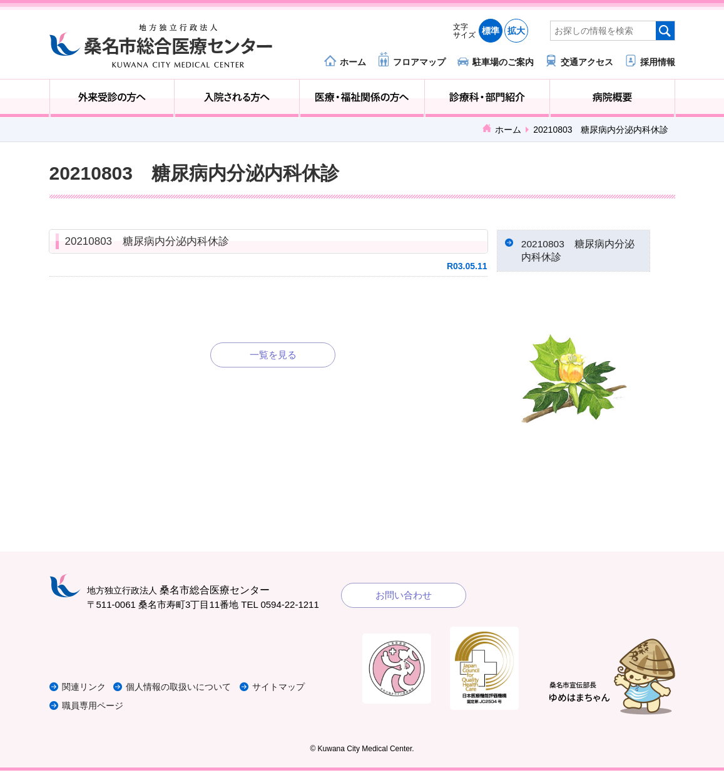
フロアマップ (419, 61)
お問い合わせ (403, 598)
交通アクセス (587, 61)
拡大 (516, 31)
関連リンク (85, 690)
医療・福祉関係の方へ (362, 98)
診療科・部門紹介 (487, 98)
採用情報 (657, 61)
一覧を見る (273, 354)
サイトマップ (295, 690)
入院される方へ (236, 98)
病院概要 (612, 98)
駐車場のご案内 (503, 61)
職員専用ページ (95, 709)
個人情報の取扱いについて (189, 690)
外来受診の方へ (112, 98)
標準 (490, 31)
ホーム (353, 61)
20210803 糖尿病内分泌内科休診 (147, 241)
